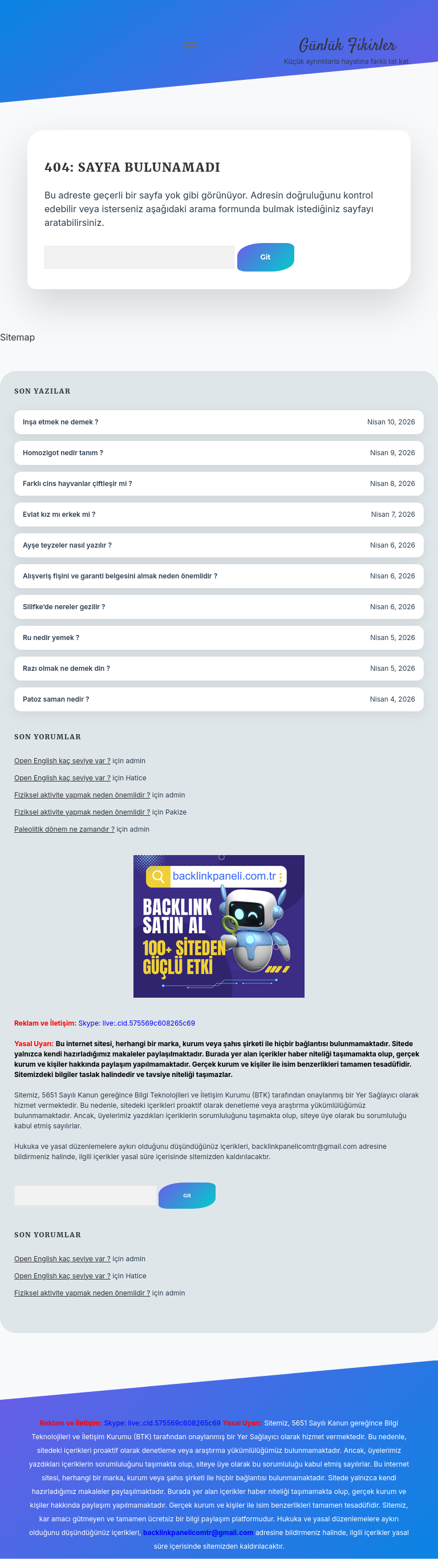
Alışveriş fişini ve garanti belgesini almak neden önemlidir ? (120, 576)
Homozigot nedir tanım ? (63, 452)
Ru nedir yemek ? (51, 637)
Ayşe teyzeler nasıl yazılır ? (67, 545)
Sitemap (17, 337)
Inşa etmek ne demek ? (61, 422)
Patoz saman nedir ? (56, 699)
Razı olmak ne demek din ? (66, 668)
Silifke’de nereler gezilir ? (64, 606)
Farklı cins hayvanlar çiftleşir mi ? (77, 483)
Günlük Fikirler (347, 46)
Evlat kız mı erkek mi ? (59, 514)
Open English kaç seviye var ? (62, 760)
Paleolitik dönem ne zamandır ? (64, 829)
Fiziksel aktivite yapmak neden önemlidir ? (82, 795)
